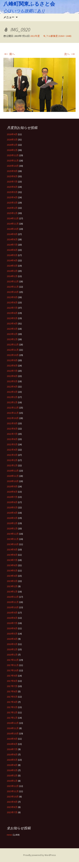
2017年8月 (12, 680)
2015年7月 (12, 812)
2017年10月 (13, 670)
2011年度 (35, 35)
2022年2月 (12, 397)
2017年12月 (13, 659)
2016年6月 (12, 754)
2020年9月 (12, 486)
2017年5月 (12, 696)
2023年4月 (12, 323)
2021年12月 (13, 407)
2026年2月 (12, 144)
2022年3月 (12, 391)
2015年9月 (12, 801)
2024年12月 (13, 218)
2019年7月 (12, 560)
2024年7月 (12, 244)
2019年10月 (13, 544)
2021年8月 (12, 428)
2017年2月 (12, 712)
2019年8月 (12, 554)
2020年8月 (12, 491)
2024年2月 (12, 270)
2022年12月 (13, 344)
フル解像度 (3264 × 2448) (58, 35)
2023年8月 (12, 302)
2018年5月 (12, 633)
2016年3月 (12, 770)
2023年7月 (12, 307)
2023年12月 (13, 281)
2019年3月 (12, 581)
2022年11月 (13, 349)
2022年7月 (12, 370)
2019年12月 (13, 533)
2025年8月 (12, 176)
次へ (70, 54)
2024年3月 (12, 265)
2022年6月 (12, 376)
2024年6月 (12, 249)
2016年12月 (13, 722)
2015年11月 (13, 791)
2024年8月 (12, 239)
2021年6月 (12, 439)
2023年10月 (13, 291)
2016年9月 (12, 738)
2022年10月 (13, 355)
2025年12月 (13, 155)
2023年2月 (12, 334)
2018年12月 (13, 596)
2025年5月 (12, 192)
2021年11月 (13, 412)
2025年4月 (12, 197)
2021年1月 (12, 465)
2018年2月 (12, 649)
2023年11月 (13, 286)
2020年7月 (12, 496)
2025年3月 (12, 202)
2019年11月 (13, 539)
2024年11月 (13, 223)
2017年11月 (13, 665)
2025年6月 (12, 186)
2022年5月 (12, 381)
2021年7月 (12, 433)
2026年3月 (12, 139)
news (9, 834)
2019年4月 (12, 575)
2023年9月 (12, 297)
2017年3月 (12, 707)
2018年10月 (13, 607)
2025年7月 (12, 181)
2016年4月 (12, 765)
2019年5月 (12, 570)
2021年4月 (12, 449)
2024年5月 (12, 255)
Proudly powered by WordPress (39, 855)
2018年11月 (13, 602)
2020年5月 (12, 507)
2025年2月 (12, 207)
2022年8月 (12, 365)
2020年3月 (12, 518)
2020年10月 (13, 481)
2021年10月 (13, 418)
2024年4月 (12, 260)
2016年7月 (12, 749)
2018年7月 (12, 623)
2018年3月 (12, 644)
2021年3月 (12, 454)
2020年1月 (12, 528)
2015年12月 (13, 786)
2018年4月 (12, 638)
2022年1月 (12, 402)
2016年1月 (12, 780)
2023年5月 (12, 318)
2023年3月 (12, 328)
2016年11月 (13, 728)
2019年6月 (12, 565)
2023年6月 (12, 313)
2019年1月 (12, 591)
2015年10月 (13, 796)
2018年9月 (12, 612)
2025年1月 (12, 213)
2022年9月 (12, 360)
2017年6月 (12, 691)
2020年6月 (12, 502)
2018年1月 (12, 654)
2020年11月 (13, 475)
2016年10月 (13, 733)
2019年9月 (12, 549)
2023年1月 (12, 339)
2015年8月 (12, 807)
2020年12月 (13, 470)
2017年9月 (12, 675)
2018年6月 (12, 628)
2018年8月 (12, 617)
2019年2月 (12, 586)
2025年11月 (13, 160)
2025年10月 (13, 165)
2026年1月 (12, 150)
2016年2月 (12, 775)
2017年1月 (12, 717)
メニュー (8, 17)
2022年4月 (12, 386)
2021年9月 (12, 423)
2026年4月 (12, 134)
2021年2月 (12, 460)
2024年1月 (12, 276)
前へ (9, 54)
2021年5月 (12, 444)
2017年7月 (12, 686)
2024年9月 (12, 234)
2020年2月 (12, 523)
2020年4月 (12, 512)
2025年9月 (12, 171)
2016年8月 (12, 744)
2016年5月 (12, 759)
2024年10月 (13, 228)
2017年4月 (12, 701)
